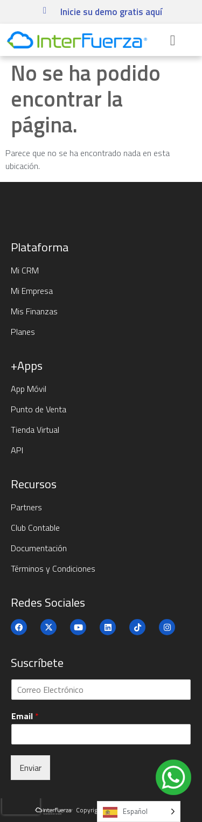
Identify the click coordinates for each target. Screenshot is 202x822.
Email (25, 716)
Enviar (30, 767)
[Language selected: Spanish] (138, 811)
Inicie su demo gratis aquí (111, 12)
